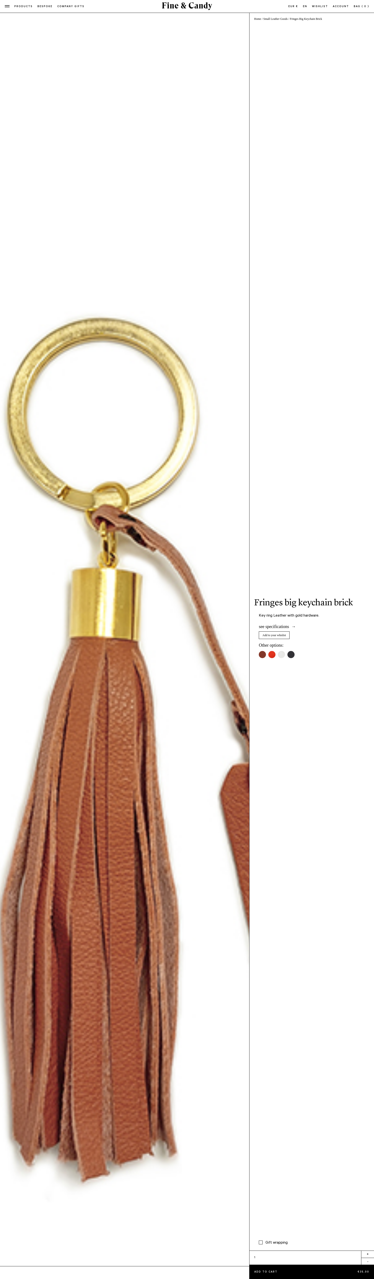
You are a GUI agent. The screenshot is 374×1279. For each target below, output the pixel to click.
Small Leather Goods (275, 19)
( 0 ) (365, 6)
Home (257, 19)
